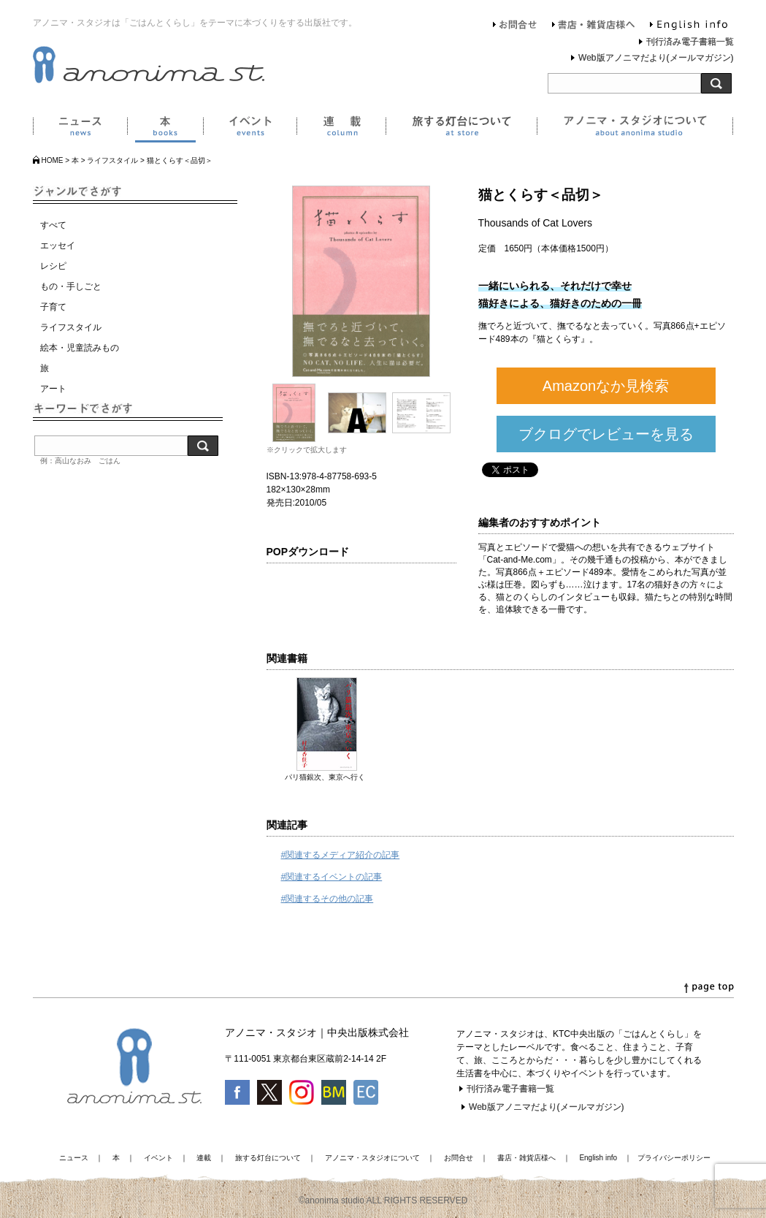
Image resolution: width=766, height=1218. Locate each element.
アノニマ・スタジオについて (635, 128)
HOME (53, 160)
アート (53, 389)
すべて (53, 225)
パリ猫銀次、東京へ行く (325, 777)
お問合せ (515, 26)
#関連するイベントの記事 (332, 877)
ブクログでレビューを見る (606, 434)
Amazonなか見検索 (606, 386)
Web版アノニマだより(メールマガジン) (655, 58)
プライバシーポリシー (674, 1158)
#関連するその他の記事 (327, 899)
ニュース (80, 128)
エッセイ (57, 245)
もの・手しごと (71, 286)
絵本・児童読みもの (79, 348)
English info (688, 26)
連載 (341, 128)
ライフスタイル (112, 160)
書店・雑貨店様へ (593, 26)
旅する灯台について (461, 128)
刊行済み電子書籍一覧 (690, 42)
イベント (249, 128)
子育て (53, 307)
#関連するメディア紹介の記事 (340, 855)
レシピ (53, 266)
